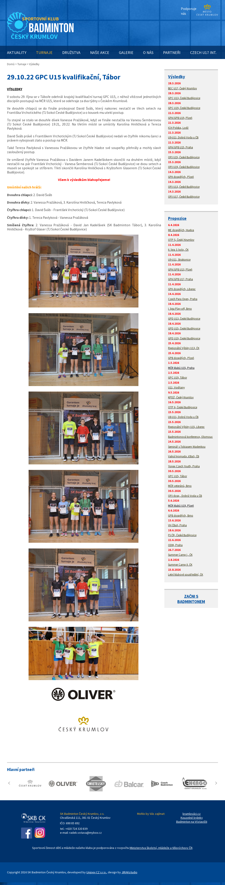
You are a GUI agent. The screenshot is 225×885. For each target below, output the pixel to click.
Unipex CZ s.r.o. (96, 872)
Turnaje (21, 64)
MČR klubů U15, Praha (181, 368)
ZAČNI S (191, 596)
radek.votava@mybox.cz (85, 833)
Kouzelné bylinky (192, 818)
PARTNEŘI (171, 52)
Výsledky (176, 76)
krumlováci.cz (192, 814)
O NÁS (148, 52)
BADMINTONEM (191, 601)
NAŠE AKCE (99, 52)
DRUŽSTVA (71, 52)
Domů (11, 64)
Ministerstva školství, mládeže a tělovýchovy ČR (161, 848)
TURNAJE (44, 52)
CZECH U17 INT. (203, 52)
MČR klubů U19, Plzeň (181, 506)
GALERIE (126, 52)
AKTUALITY (16, 52)
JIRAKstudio (129, 872)
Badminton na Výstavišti (191, 822)
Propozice (177, 218)
